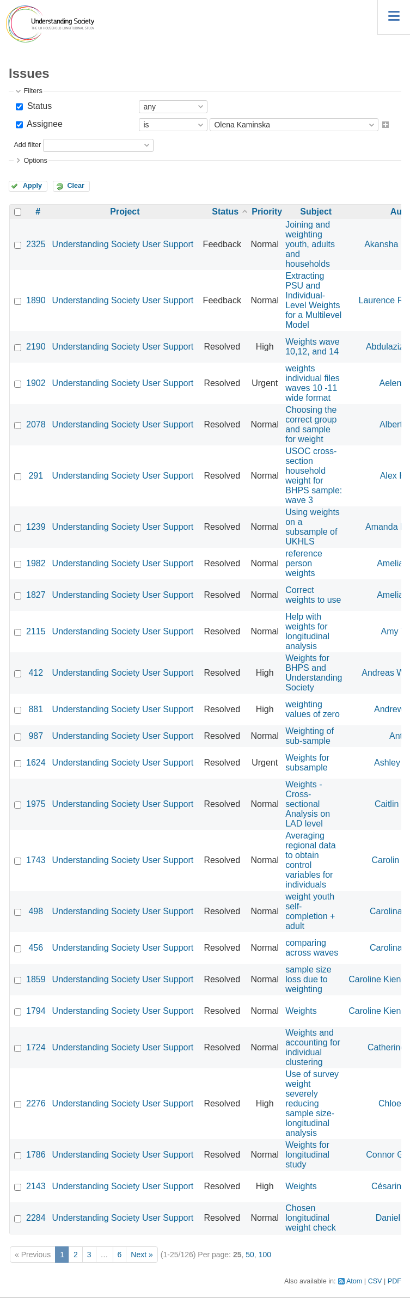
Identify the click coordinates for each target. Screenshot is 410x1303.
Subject (316, 211)
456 (35, 947)
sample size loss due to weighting (308, 979)
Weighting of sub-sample (309, 735)
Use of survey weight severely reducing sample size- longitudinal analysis (312, 1103)
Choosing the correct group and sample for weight (310, 424)
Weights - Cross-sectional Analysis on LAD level (307, 804)
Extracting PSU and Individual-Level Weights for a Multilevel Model (313, 300)
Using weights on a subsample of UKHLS (312, 526)
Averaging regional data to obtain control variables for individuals (310, 860)
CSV (375, 1281)
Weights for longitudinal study (307, 1154)
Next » (141, 1254)
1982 (36, 563)
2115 (36, 631)
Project (124, 211)
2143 (36, 1186)
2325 (36, 244)
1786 (36, 1154)
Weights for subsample (307, 762)
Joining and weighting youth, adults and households (310, 244)
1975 (36, 804)
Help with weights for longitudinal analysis (307, 631)
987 (35, 736)
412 (35, 672)
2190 (36, 346)
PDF (394, 1281)
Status (38, 106)
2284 (36, 1217)
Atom (354, 1281)
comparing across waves (311, 947)
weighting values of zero (312, 709)
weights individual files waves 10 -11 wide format (312, 383)
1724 (36, 1047)
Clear (75, 185)
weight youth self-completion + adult (310, 911)
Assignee (43, 124)
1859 (36, 979)
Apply (32, 185)
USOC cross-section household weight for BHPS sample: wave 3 (313, 475)
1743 (36, 860)
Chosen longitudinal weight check (310, 1217)
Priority (267, 211)
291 (35, 475)
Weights (301, 1011)
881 (35, 709)
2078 (36, 424)
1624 (36, 762)
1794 (36, 1011)
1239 (36, 526)
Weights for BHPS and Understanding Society (313, 672)
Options (35, 160)
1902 (36, 383)
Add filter (27, 145)
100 (265, 1254)
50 (250, 1254)
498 (35, 911)
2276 (36, 1103)
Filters (32, 91)
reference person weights (303, 563)
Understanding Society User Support (123, 244)
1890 (36, 300)
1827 (36, 594)
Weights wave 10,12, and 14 (312, 346)
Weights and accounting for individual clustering (312, 1047)
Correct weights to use (313, 594)
